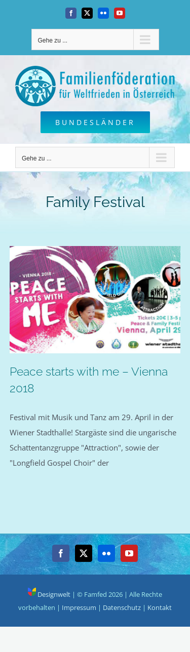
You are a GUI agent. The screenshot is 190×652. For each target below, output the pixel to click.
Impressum (79, 607)
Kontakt (159, 607)
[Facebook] (60, 553)
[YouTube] (129, 553)
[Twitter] (83, 553)
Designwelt (49, 594)
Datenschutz (122, 607)
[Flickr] (106, 553)
